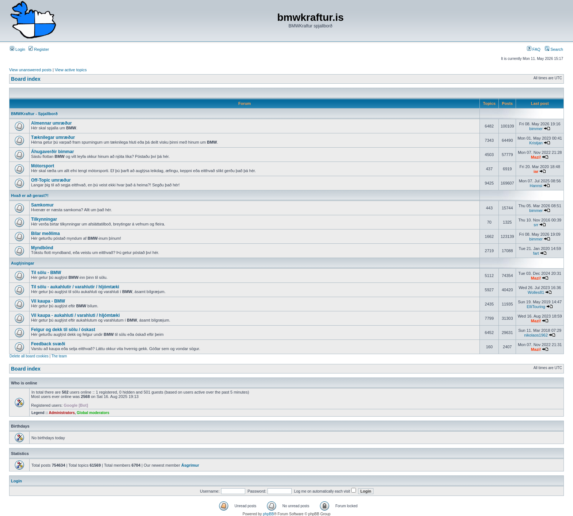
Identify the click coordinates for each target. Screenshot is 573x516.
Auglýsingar (22, 263)
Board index (26, 79)
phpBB (268, 514)
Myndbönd (42, 247)
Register (39, 49)
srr (536, 225)
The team (59, 356)
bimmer (536, 128)
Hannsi (536, 185)
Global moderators (93, 413)
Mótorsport (42, 165)
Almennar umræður (51, 123)
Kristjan (536, 143)
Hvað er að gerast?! (30, 195)
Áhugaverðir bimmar (52, 151)
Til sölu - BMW (46, 272)
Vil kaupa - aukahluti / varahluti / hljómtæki (75, 315)
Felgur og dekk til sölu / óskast (63, 329)
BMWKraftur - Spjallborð (34, 113)
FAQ (533, 49)
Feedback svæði (48, 343)
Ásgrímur (190, 465)
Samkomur (42, 205)
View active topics (71, 70)
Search (554, 49)
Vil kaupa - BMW (48, 301)
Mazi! (536, 157)
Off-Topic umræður (51, 180)
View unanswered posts (30, 70)
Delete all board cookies (29, 356)
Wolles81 (536, 292)
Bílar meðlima (45, 233)
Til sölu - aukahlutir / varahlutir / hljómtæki (75, 286)
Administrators (62, 413)
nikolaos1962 (536, 335)
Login (17, 49)
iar (536, 171)
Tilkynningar (44, 219)
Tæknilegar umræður (53, 137)
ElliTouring (536, 306)
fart (536, 253)
